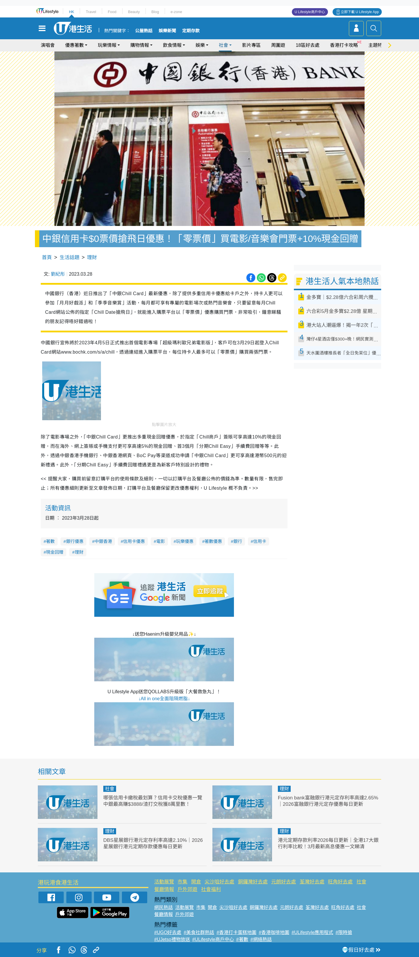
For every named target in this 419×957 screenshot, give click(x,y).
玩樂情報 (107, 45)
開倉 (196, 882)
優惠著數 (74, 45)
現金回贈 (54, 552)
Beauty (134, 12)
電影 (160, 541)
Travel (91, 12)
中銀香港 (103, 541)
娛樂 (200, 45)
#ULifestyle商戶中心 (213, 939)
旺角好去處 (340, 882)
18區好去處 (307, 45)
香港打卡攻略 (344, 45)
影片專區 (251, 45)
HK (71, 12)
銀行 (237, 541)
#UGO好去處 (167, 932)
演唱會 (48, 45)
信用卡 (259, 541)
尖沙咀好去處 (219, 882)
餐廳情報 (164, 889)
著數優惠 (213, 541)
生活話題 (69, 257)
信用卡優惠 (134, 541)
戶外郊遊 (187, 889)
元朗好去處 (283, 882)
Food (112, 12)
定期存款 (191, 30)
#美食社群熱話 (199, 932)
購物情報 (139, 45)
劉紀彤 (58, 274)
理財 (92, 257)
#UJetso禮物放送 (172, 939)
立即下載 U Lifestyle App (360, 12)
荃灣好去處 (312, 882)
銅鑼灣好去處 (253, 882)
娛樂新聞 (167, 30)
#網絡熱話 (261, 939)
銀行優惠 (75, 541)
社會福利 (211, 889)
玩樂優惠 (184, 541)
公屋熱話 (143, 30)
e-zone (176, 12)
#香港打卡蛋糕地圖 (236, 932)
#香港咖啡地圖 (274, 932)
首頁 (47, 257)
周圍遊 (278, 45)
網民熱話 (163, 907)
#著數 (242, 939)
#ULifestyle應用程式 (312, 932)
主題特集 (377, 45)
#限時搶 (343, 932)
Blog (155, 12)
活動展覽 (164, 882)
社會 (223, 45)
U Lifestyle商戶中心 (310, 12)
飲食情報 (172, 45)
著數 (50, 541)
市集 (182, 882)
